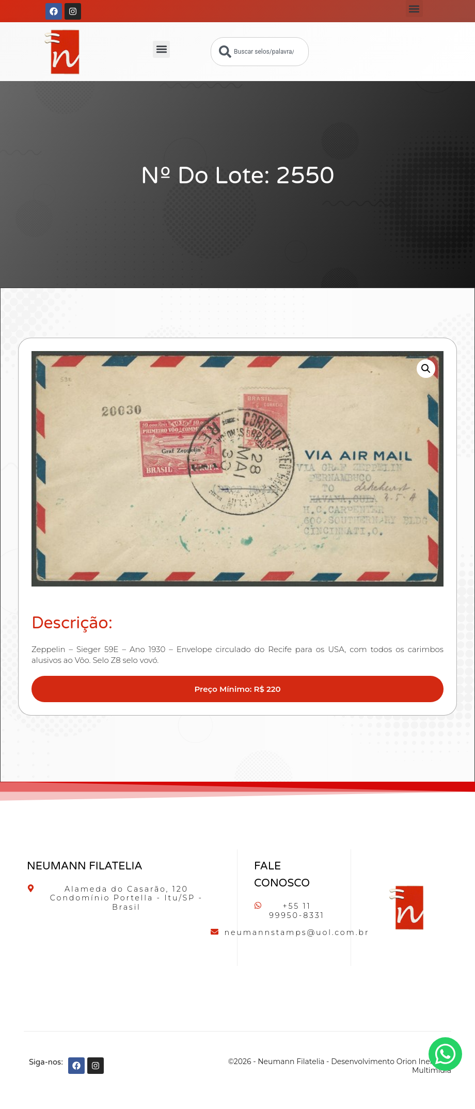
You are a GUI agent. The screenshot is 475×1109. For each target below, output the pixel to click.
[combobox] (260, 51)
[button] (414, 8)
